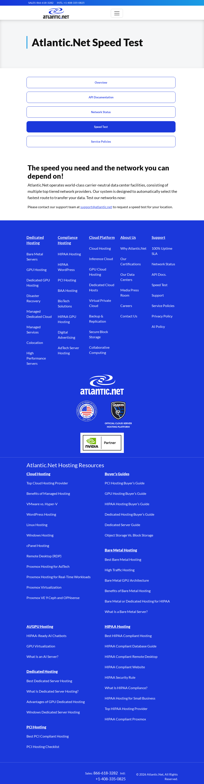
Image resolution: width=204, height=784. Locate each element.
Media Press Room (129, 292)
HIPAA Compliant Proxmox (125, 719)
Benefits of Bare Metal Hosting (128, 591)
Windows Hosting (40, 535)
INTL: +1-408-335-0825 (71, 2)
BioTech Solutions (65, 303)
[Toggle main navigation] (117, 13)
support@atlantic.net (96, 207)
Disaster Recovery (33, 298)
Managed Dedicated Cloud (39, 314)
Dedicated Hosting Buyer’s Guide (129, 514)
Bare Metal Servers (35, 256)
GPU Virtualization (41, 646)
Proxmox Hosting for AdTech (48, 566)
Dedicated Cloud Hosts (101, 287)
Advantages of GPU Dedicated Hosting (56, 702)
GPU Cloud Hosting (97, 271)
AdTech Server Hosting (68, 350)
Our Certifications (130, 261)
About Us (128, 237)
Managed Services (34, 329)
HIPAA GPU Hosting (67, 319)
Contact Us (128, 316)
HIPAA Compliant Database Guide (130, 646)
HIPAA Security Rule (120, 677)
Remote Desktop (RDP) (44, 556)
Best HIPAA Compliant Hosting (128, 636)
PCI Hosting (67, 280)
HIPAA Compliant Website (125, 667)
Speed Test (101, 127)
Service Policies (101, 141)
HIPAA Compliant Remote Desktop (131, 656)
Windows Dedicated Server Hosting (53, 712)
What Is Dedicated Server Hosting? (52, 691)
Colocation (35, 342)
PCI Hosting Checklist (43, 746)
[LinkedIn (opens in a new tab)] (57, 775)
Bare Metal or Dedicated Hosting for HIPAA (137, 601)
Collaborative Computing (99, 350)
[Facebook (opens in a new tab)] (31, 775)
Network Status (101, 112)
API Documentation (101, 97)
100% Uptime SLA (162, 251)
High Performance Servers (36, 358)
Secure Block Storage (98, 334)
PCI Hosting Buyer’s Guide (124, 483)
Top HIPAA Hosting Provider (126, 708)
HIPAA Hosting (69, 254)
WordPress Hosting (41, 514)
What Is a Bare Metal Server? (126, 611)
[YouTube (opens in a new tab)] (70, 775)
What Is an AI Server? (42, 656)
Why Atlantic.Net (133, 248)
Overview (101, 82)
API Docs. (159, 274)
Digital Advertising (66, 334)
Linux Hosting (37, 525)
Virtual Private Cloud (100, 303)
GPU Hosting (36, 269)
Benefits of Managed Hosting (48, 493)
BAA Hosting (67, 290)
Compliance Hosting (68, 240)
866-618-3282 (105, 773)
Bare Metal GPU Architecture (127, 580)
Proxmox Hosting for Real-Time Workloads (59, 577)
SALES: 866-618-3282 (40, 2)
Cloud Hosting (100, 248)
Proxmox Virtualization (44, 587)
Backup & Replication (97, 318)
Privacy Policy (162, 316)
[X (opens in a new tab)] (44, 775)
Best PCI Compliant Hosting (48, 736)
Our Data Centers (127, 277)
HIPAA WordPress (66, 267)
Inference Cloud (101, 259)
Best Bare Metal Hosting (123, 559)
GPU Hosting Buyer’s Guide (125, 493)
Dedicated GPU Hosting (38, 282)
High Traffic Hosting (119, 570)
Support (158, 237)
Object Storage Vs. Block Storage (129, 535)
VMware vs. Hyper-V (42, 504)
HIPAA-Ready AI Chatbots (46, 636)
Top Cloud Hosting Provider (47, 483)
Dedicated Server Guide (122, 525)
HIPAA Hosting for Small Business (130, 698)
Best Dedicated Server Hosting (49, 681)
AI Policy (158, 326)
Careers (126, 306)
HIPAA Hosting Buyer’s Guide (127, 504)
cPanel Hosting (38, 545)
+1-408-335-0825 (111, 778)
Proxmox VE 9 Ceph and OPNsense (53, 598)
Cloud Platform (102, 237)
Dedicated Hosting (35, 240)
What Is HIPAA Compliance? (126, 688)
